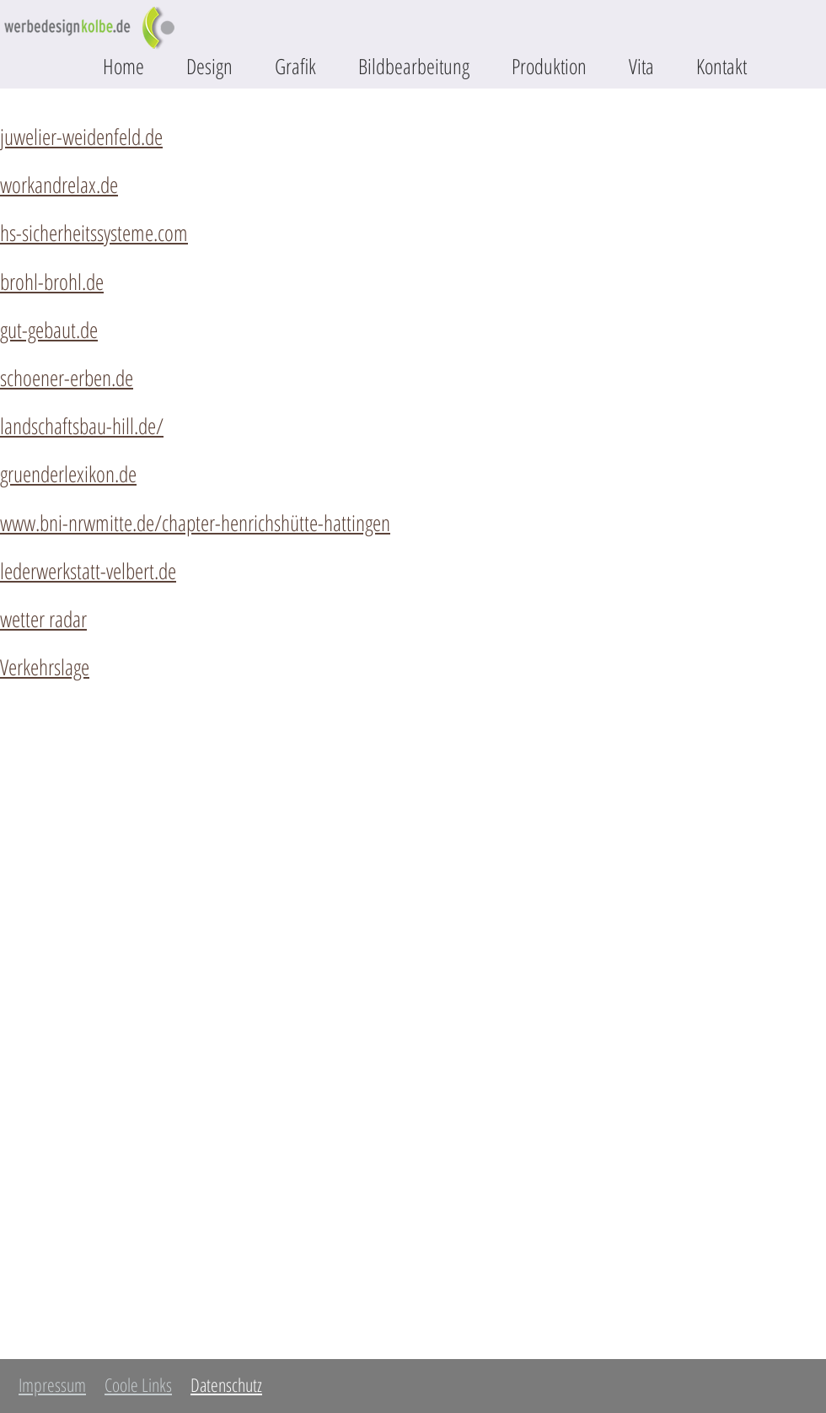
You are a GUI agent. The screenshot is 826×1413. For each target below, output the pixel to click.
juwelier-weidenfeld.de (81, 136)
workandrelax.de (59, 184)
